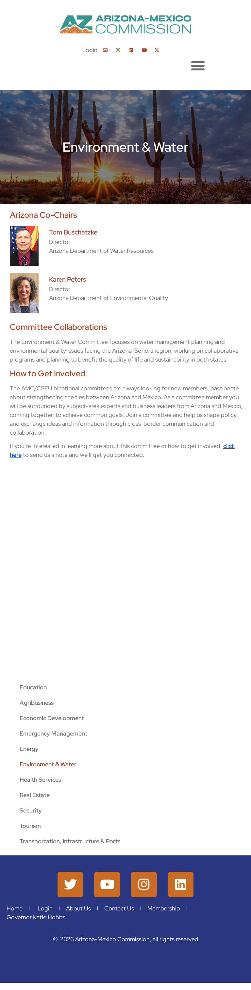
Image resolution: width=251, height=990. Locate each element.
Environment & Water (48, 764)
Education (33, 687)
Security (31, 810)
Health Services (40, 779)
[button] (198, 65)
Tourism (30, 826)
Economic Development (52, 718)
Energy (29, 749)
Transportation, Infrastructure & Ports (70, 841)
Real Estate (35, 795)
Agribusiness (37, 702)
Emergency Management (53, 733)
